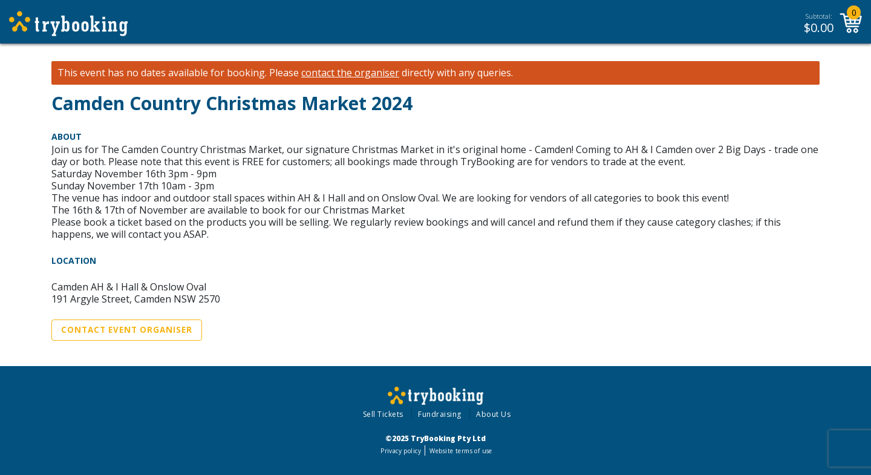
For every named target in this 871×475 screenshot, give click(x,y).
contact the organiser (350, 73)
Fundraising (440, 414)
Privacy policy (400, 451)
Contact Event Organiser (126, 329)
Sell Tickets (383, 414)
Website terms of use (460, 451)
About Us (493, 414)
